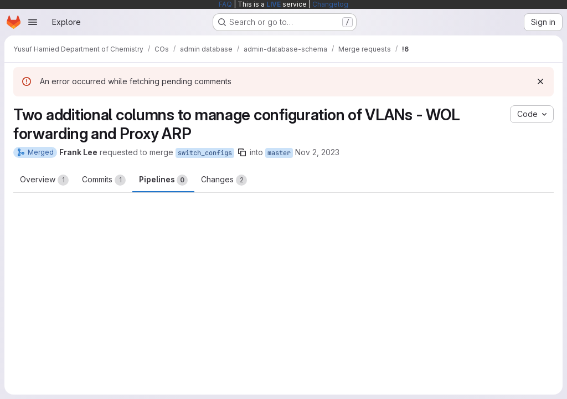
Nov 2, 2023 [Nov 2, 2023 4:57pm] (317, 152)
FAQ (225, 4)
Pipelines (163, 180)
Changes (224, 180)
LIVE (273, 4)
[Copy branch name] (242, 152)
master (279, 153)
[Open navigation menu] (33, 22)
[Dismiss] (540, 81)
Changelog (330, 4)
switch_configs (205, 153)
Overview (44, 180)
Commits (104, 180)
